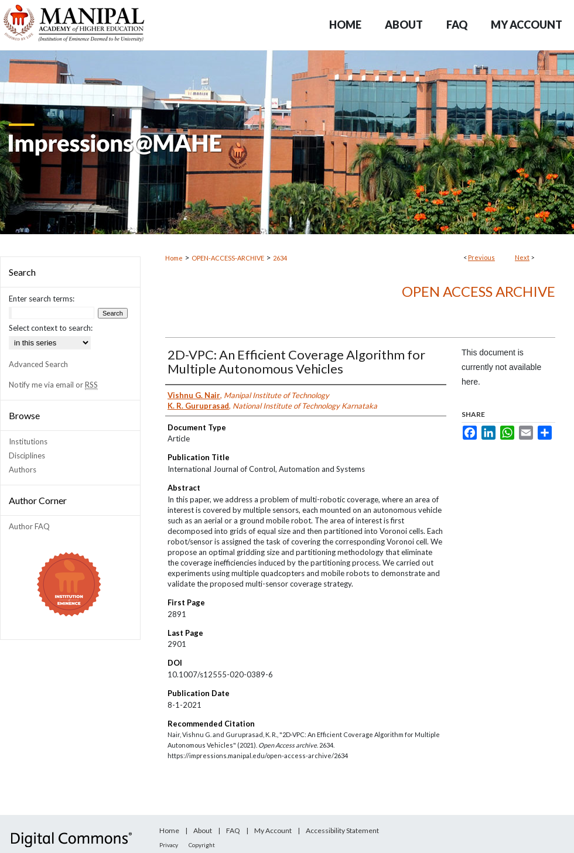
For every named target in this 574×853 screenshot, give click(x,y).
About (202, 830)
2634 (280, 258)
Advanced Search (38, 364)
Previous (481, 257)
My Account (273, 830)
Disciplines (27, 455)
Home (174, 258)
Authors (22, 469)
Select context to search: (51, 328)
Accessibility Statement (342, 830)
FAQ (233, 830)
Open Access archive (478, 291)
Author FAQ (29, 526)
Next (522, 257)
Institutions (28, 441)
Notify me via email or (53, 384)
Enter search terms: (41, 298)
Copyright (202, 844)
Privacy (168, 844)
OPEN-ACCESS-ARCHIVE (228, 258)
